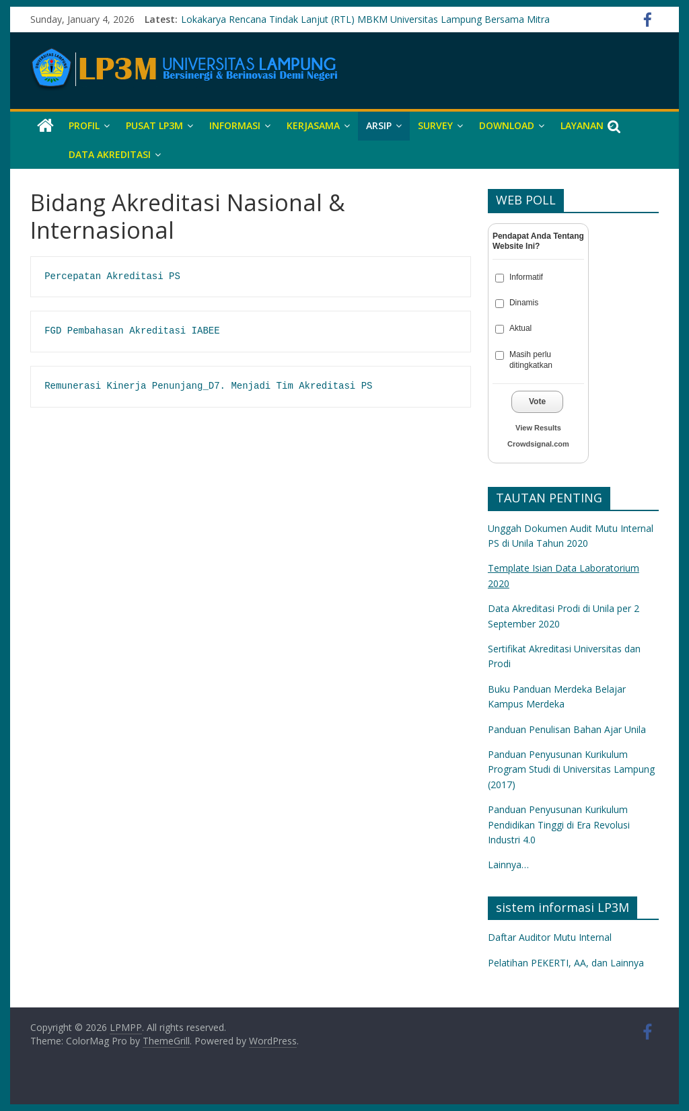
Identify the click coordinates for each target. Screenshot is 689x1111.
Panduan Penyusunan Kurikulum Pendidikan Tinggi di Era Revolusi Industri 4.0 (559, 824)
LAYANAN (582, 125)
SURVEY (435, 125)
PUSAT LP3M (154, 125)
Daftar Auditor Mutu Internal (550, 937)
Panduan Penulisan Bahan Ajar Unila (567, 729)
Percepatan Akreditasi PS (112, 276)
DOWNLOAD (506, 125)
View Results (538, 428)
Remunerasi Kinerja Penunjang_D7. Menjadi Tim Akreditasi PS (208, 386)
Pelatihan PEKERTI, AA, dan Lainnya (566, 962)
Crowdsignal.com (538, 444)
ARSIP (379, 125)
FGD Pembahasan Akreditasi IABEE (131, 330)
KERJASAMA (313, 125)
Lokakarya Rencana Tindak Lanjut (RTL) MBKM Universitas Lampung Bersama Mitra (365, 19)
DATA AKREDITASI (110, 154)
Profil (84, 125)
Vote (537, 401)
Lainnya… (508, 864)
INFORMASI (234, 125)
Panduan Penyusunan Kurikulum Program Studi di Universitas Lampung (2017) (571, 769)
